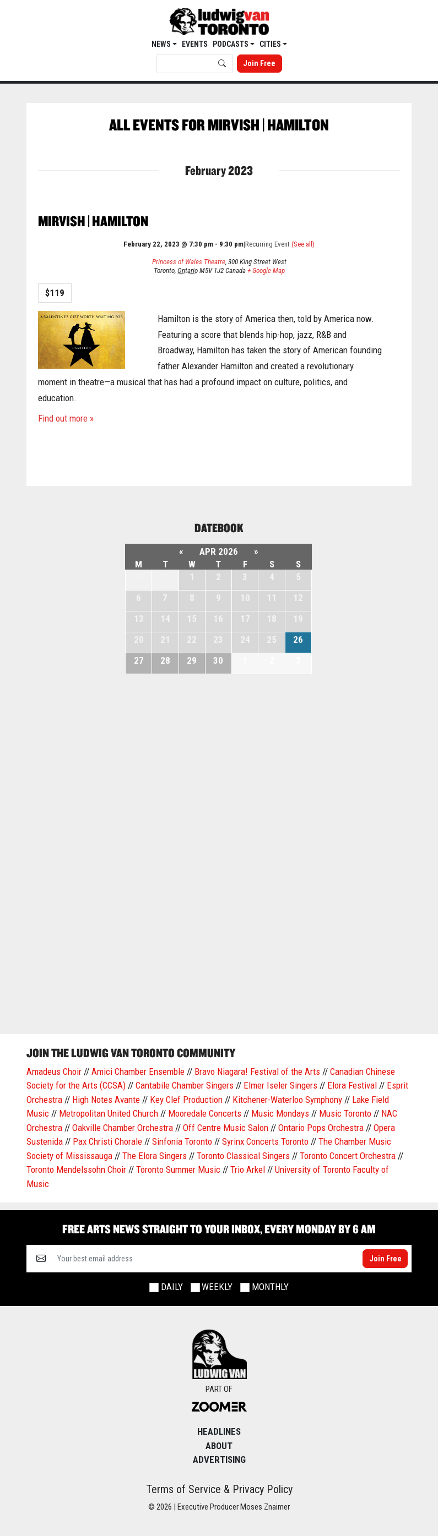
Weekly (217, 1286)
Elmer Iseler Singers (280, 1085)
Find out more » (66, 418)
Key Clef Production (186, 1099)
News (162, 44)
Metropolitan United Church (108, 1113)
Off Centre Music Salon (225, 1127)
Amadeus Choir (54, 1071)
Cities (271, 44)
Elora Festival (352, 1085)
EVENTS (195, 44)
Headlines (219, 1431)
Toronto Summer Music (178, 1169)
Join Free (259, 63)
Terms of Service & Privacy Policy (219, 1489)
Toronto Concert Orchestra (348, 1155)
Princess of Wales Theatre (188, 262)
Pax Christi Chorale (107, 1141)
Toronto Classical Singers (243, 1155)
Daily (172, 1286)
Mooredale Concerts (204, 1113)
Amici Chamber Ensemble (138, 1071)
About (219, 1445)
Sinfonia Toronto (182, 1141)
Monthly (270, 1286)
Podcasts (231, 44)
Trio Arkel (247, 1169)
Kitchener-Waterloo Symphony (287, 1099)
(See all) (303, 244)
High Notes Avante (106, 1099)
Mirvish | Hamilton (93, 221)
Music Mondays (280, 1113)
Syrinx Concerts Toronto (265, 1141)
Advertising (219, 1459)
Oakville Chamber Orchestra (122, 1127)
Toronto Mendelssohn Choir (76, 1169)
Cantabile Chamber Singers (185, 1085)
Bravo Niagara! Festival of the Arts (257, 1071)
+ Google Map (266, 270)
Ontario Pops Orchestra (321, 1127)
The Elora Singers (154, 1155)
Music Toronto (345, 1113)
